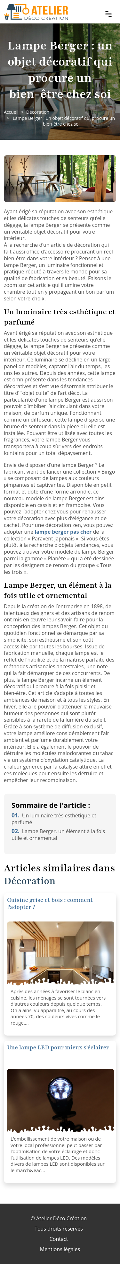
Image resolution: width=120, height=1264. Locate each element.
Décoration (37, 112)
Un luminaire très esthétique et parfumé (54, 819)
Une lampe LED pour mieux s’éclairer (58, 1047)
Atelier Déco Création (61, 1218)
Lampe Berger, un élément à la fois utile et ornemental (58, 834)
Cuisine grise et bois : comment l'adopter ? (50, 903)
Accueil (11, 112)
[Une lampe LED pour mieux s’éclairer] (60, 1101)
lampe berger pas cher (63, 531)
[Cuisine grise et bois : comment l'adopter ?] (60, 953)
